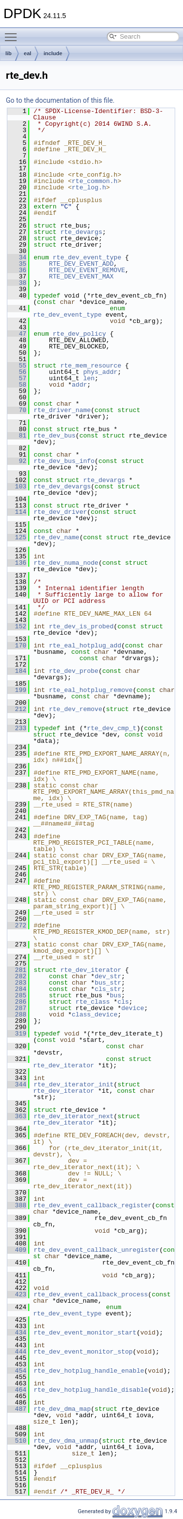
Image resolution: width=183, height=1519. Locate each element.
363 (16, 1116)
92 (16, 461)
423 (16, 1294)
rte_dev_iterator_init (74, 1084)
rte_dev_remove (75, 709)
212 (16, 709)
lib (8, 53)
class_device (95, 1014)
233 (16, 728)
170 (16, 645)
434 (16, 1332)
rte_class (93, 1001)
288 (16, 1014)
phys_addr (100, 372)
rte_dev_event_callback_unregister (96, 1249)
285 (16, 995)
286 (16, 1001)
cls (123, 1001)
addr (79, 384)
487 (16, 1408)
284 (16, 989)
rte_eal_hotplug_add (85, 645)
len (88, 378)
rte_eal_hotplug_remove (91, 690)
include (52, 53)
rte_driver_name (62, 410)
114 (16, 511)
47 (16, 333)
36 (16, 270)
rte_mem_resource (91, 365)
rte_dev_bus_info (64, 461)
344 (16, 1084)
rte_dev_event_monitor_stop (83, 1351)
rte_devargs (81, 232)
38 (16, 282)
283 (16, 982)
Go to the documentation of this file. (60, 100)
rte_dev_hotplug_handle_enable (89, 1370)
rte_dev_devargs (62, 486)
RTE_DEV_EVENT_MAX (81, 276)
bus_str (108, 982)
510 (16, 1440)
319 (16, 1033)
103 (16, 486)
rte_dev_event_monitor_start (85, 1332)
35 (16, 263)
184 (16, 671)
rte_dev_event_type (87, 257)
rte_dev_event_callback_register (93, 1205)
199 (16, 690)
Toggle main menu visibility (13, 33)
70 (16, 410)
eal (27, 53)
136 (16, 562)
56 (16, 372)
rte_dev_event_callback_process (91, 1294)
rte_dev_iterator (91, 970)
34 (16, 257)
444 (16, 1351)
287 (16, 1008)
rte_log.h (89, 187)
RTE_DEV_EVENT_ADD (81, 263)
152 (16, 626)
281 (16, 970)
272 (16, 925)
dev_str (108, 976)
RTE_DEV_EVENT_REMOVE (87, 270)
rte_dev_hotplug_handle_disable (91, 1389)
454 (16, 1370)
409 (16, 1249)
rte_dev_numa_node (66, 562)
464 (16, 1389)
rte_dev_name (57, 537)
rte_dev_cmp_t (111, 728)
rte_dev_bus (55, 435)
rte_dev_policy (79, 333)
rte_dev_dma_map (62, 1408)
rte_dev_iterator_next (74, 1116)
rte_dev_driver (60, 511)
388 (16, 1205)
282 (16, 976)
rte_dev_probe (73, 671)
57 (16, 378)
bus (115, 995)
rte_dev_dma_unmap (66, 1440)
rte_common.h (95, 181)
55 (16, 365)
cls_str (108, 989)
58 (16, 384)
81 (16, 435)
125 (16, 537)
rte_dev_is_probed (81, 626)
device (132, 1008)
